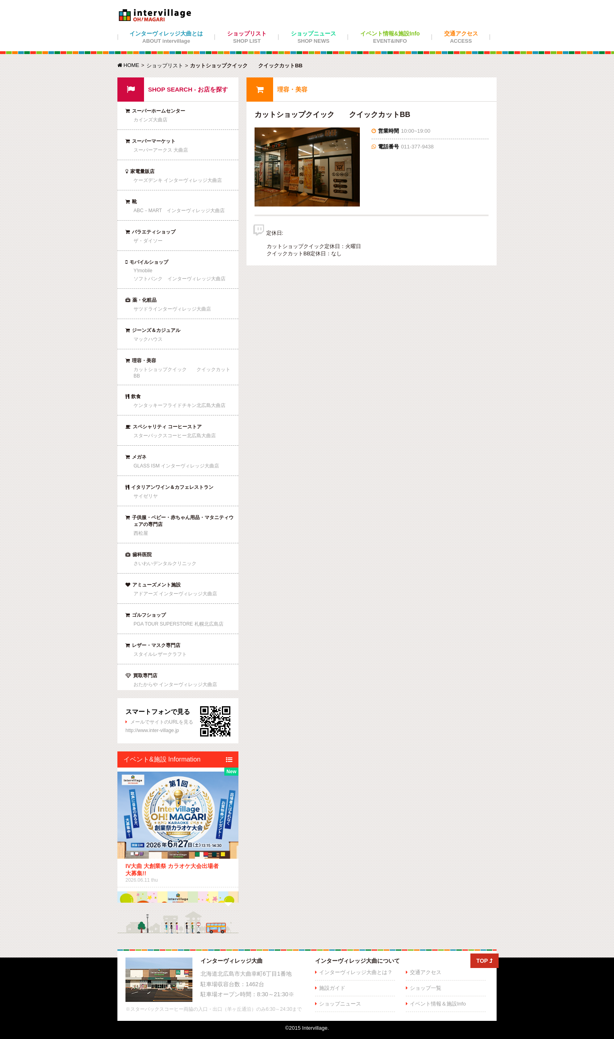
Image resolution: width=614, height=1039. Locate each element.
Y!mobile (143, 270)
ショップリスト (247, 37)
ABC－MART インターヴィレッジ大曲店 (179, 210)
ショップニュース (313, 37)
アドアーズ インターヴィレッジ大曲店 (175, 594)
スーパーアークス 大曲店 (161, 150)
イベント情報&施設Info (390, 37)
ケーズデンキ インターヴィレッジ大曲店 (178, 180)
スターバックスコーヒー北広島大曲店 (175, 435)
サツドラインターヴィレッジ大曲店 (172, 309)
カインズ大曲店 (150, 120)
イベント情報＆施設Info (438, 1004)
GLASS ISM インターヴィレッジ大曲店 (176, 466)
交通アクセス (461, 37)
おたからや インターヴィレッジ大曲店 (175, 684)
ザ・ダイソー (148, 241)
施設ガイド (332, 988)
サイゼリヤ (146, 496)
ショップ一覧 (425, 988)
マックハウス (148, 339)
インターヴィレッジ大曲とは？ (356, 972)
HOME (128, 65)
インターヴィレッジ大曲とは (166, 37)
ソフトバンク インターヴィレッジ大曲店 (180, 279)
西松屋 (141, 533)
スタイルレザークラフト (160, 654)
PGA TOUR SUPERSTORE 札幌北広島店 (178, 624)
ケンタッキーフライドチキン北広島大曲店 (180, 405)
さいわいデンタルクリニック (165, 563)
